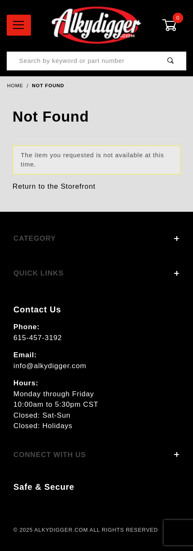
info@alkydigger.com (49, 366)
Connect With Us (96, 455)
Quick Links (96, 273)
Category (96, 238)
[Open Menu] (19, 25)
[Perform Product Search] (170, 61)
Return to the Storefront (54, 186)
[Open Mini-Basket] (174, 25)
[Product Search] (81, 61)
